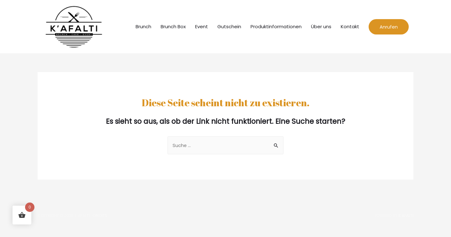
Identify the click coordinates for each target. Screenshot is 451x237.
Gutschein (229, 29)
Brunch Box (173, 29)
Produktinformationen (276, 29)
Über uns (321, 29)
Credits (100, 220)
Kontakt (350, 29)
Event (201, 29)
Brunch (143, 29)
